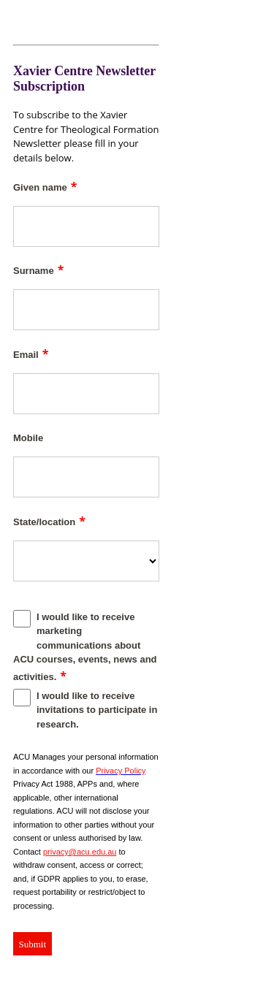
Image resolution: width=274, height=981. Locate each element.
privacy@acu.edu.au (79, 851)
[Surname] (86, 309)
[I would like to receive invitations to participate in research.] (22, 697)
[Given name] (86, 226)
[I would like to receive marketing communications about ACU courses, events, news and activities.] (22, 618)
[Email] (86, 393)
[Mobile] (86, 477)
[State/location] (86, 561)
